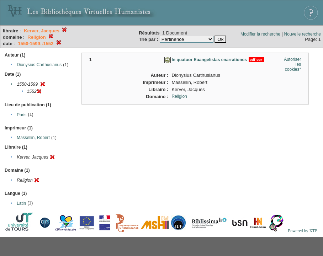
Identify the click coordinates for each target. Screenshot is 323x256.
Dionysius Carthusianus (39, 64)
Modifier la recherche (260, 34)
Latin (21, 203)
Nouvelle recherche (302, 34)
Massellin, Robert (33, 137)
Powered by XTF (302, 230)
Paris (21, 114)
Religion (179, 96)
